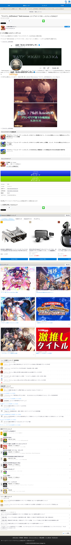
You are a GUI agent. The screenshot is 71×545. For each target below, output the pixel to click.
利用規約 (21, 537)
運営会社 (26, 537)
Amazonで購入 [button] (14, 259)
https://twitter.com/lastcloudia (12, 190)
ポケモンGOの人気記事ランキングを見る (8, 419)
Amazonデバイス (28, 218)
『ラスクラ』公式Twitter (7, 41)
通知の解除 (41, 537)
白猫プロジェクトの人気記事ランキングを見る (9, 403)
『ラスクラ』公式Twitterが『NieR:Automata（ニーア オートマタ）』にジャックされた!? (45, 8)
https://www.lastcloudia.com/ (12, 188)
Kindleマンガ (19, 218)
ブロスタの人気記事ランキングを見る (8, 409)
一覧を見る (67, 215)
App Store (35, 173)
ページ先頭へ (67, 533)
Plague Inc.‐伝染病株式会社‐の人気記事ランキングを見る (11, 414)
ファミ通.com (48, 537)
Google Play (35, 179)
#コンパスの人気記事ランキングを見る (8, 393)
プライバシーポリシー (34, 537)
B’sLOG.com (55, 537)
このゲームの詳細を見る (13, 166)
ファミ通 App (5, 2)
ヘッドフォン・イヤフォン (7, 218)
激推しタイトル (38, 11)
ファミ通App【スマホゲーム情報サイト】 (9, 8)
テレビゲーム (37, 218)
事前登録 (31, 11)
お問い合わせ (15, 537)
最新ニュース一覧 (22, 8)
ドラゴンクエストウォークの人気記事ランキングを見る (11, 398)
